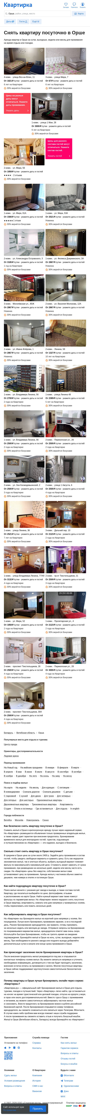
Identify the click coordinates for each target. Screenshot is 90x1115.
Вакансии (37, 1091)
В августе (49, 772)
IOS (5, 1048)
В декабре (21, 776)
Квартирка (20, 5)
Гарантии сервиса (69, 1048)
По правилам (9, 1109)
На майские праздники (31, 767)
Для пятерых (10, 800)
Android (10, 1048)
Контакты (36, 1048)
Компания (37, 1075)
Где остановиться (44, 808)
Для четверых (64, 796)
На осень (44, 776)
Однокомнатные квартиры (49, 800)
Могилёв (19, 820)
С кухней (23, 796)
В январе (49, 767)
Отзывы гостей (68, 1059)
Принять (38, 1108)
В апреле (8, 772)
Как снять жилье (69, 1043)
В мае (19, 772)
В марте (75, 767)
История (36, 1081)
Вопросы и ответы (69, 1053)
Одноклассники (71, 1086)
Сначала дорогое (31, 792)
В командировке (12, 792)
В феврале (62, 767)
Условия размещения (14, 1081)
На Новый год (10, 767)
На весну (67, 776)
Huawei (14, 1048)
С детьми (68, 792)
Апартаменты (66, 804)
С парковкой (10, 796)
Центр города (10, 744)
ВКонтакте (69, 1075)
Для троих (49, 796)
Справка (36, 1043)
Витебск (8, 820)
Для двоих (36, 796)
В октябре (76, 772)
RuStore (19, 1048)
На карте (8, 787)
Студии (7, 808)
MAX (63, 1096)
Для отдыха (61, 808)
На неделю (21, 787)
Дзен (66, 1091)
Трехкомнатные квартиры (44, 804)
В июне (28, 772)
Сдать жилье (10, 1075)
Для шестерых (26, 800)
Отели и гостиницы (23, 808)
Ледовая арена (11, 756)
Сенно (46, 820)
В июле (38, 772)
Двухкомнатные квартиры (16, 804)
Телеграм (68, 1081)
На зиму (56, 776)
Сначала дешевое (51, 792)
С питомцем (63, 787)
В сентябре (63, 772)
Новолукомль (32, 820)
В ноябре (8, 776)
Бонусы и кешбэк (69, 1064)
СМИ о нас (37, 1086)
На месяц (34, 787)
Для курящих (48, 787)
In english (74, 808)
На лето (33, 776)
